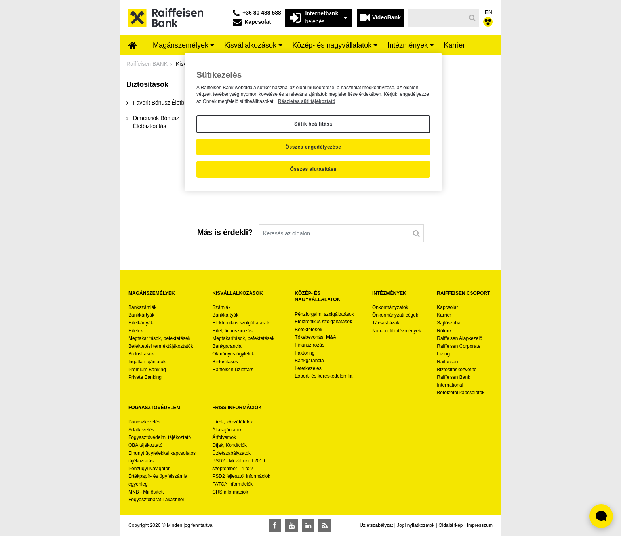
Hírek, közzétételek (232, 422)
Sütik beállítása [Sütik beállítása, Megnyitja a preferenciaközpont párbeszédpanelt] (313, 124)
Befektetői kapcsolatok (460, 392)
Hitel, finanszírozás (232, 331)
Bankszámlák (142, 307)
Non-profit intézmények (396, 331)
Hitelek (135, 331)
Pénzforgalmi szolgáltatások (324, 314)
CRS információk (230, 492)
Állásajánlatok (227, 430)
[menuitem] (132, 46)
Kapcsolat (447, 307)
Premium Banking (147, 369)
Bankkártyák (141, 315)
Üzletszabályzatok (231, 453)
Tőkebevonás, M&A (315, 337)
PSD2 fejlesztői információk (241, 476)
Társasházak (386, 323)
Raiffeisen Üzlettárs (232, 369)
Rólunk (444, 331)
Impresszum (480, 525)
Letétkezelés (308, 368)
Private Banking (145, 377)
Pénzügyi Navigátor (149, 468)
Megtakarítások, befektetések (159, 338)
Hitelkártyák (140, 323)
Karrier (444, 315)
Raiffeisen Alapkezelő (459, 338)
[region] (313, 122)
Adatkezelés (141, 430)
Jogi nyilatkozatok (415, 525)
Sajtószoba (448, 323)
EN (488, 12)
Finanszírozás (309, 345)
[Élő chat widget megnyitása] (601, 516)
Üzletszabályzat (376, 525)
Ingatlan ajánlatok (147, 361)
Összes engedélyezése (313, 147)
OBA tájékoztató (146, 445)
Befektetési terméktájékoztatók (160, 346)
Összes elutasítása (313, 169)
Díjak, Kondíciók (229, 445)
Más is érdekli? (225, 232)
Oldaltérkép (450, 525)
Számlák (221, 307)
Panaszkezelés (144, 422)
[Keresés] (437, 18)
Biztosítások (141, 354)
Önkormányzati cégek (395, 315)
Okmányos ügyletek (233, 354)
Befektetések (308, 329)
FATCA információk (232, 484)
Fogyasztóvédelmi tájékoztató (159, 437)
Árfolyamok (224, 437)
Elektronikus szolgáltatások (241, 323)
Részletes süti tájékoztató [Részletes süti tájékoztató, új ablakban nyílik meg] (306, 101)
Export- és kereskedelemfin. (324, 376)
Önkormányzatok (390, 307)
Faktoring (304, 353)
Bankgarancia (226, 346)
